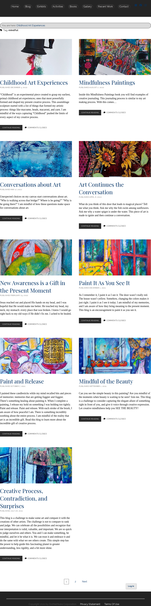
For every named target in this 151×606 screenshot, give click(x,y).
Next (84, 578)
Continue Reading (13, 125)
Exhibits (41, 6)
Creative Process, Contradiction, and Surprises (36, 462)
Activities (58, 6)
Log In (131, 582)
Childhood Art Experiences (30, 22)
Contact (124, 6)
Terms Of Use (111, 600)
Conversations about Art (36, 156)
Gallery (87, 6)
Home (15, 6)
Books (73, 6)
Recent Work (105, 6)
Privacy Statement (90, 600)
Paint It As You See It (115, 254)
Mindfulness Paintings (115, 53)
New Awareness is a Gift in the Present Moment (36, 254)
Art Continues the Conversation (115, 156)
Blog (28, 6)
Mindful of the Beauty (115, 352)
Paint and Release (36, 352)
